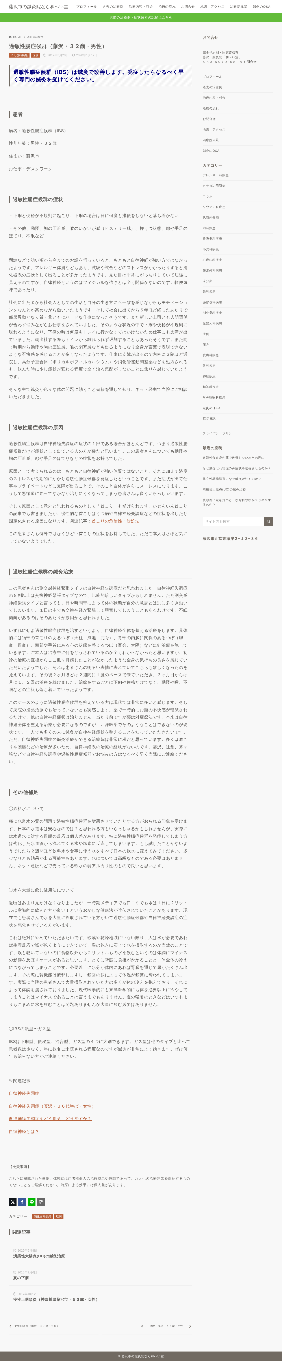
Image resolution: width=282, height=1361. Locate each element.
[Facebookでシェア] (22, 1202)
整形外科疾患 (212, 270)
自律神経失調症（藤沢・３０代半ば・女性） (52, 1106)
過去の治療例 (212, 87)
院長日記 (209, 418)
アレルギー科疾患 (216, 175)
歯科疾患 (209, 291)
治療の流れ (211, 108)
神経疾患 (209, 376)
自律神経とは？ (24, 1131)
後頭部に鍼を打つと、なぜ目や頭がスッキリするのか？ (237, 502)
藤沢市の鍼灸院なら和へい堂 (38, 6)
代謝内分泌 (211, 217)
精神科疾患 (211, 387)
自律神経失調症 (24, 1093)
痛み (206, 344)
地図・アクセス (214, 129)
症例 (35, 55)
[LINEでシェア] (31, 1202)
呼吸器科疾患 (212, 238)
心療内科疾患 (212, 260)
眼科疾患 (209, 365)
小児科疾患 (211, 249)
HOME (15, 37)
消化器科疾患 (35, 37)
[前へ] (53, 1326)
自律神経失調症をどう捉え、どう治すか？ (50, 1118)
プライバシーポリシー (219, 433)
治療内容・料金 (214, 97)
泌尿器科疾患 (212, 302)
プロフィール (212, 76)
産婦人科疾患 (212, 323)
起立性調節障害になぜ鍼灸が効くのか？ (232, 479)
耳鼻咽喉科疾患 (214, 397)
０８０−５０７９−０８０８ (223, 62)
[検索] (268, 521)
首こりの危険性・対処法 (116, 521)
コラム (207, 196)
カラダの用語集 (214, 185)
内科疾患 (209, 228)
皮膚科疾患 (211, 355)
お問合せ (249, 62)
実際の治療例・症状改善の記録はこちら (141, 17)
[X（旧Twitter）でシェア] (13, 1202)
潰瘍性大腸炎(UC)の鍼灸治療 (224, 489)
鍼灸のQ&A (211, 150)
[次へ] (147, 1326)
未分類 (207, 281)
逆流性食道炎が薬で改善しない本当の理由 (234, 457)
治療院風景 (211, 140)
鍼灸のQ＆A (212, 408)
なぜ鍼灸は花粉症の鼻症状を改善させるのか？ (237, 468)
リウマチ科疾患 (214, 207)
